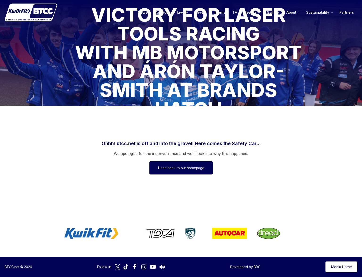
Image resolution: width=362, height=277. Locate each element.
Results (250, 12)
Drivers (200, 12)
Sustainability (317, 12)
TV (234, 12)
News (142, 12)
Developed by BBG (245, 267)
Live (180, 12)
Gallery (273, 12)
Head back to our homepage (181, 168)
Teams (219, 12)
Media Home (341, 267)
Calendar (162, 12)
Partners (346, 12)
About (291, 12)
